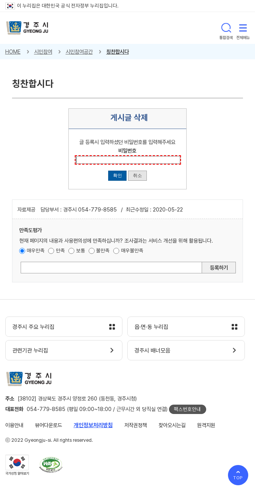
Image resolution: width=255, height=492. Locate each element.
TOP (238, 477)
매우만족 (36, 251)
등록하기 (219, 267)
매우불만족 (132, 251)
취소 (137, 175)
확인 (117, 175)
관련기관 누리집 (30, 350)
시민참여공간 (79, 51)
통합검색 (226, 27)
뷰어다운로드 (48, 425)
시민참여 (43, 51)
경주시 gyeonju (27, 28)
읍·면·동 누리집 (151, 327)
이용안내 (14, 425)
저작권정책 (135, 425)
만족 (60, 251)
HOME (13, 51)
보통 (80, 251)
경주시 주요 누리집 (33, 327)
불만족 (103, 251)
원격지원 (206, 425)
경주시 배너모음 (152, 350)
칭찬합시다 (117, 51)
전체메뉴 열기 (243, 27)
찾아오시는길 (172, 425)
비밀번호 (127, 150)
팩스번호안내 (187, 409)
